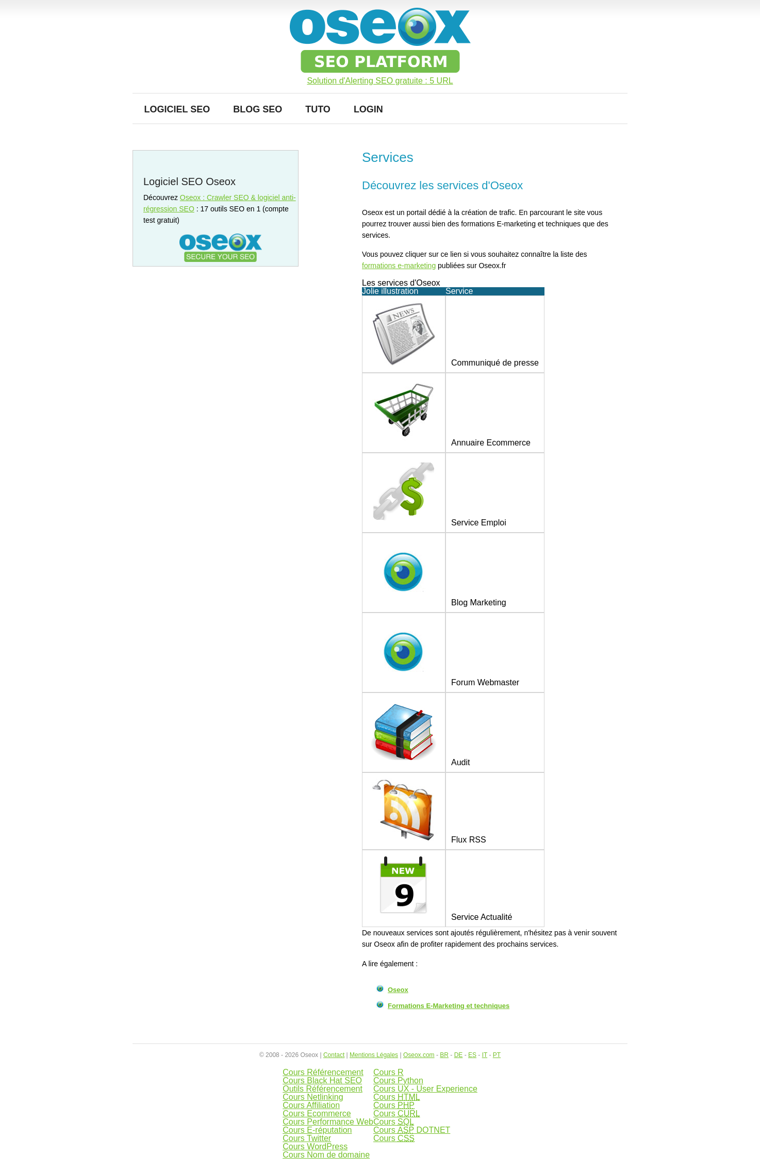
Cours (396, 1097)
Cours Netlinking (313, 1097)
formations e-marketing (399, 265)
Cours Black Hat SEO (322, 1080)
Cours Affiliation (311, 1105)
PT (497, 1055)
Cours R (388, 1072)
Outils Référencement (322, 1088)
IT (484, 1055)
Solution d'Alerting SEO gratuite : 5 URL (380, 81)
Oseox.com (419, 1055)
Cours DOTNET (411, 1130)
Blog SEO (257, 109)
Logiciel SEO (177, 109)
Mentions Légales (374, 1055)
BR (444, 1055)
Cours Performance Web (328, 1121)
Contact (333, 1055)
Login (368, 109)
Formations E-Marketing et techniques (448, 1006)
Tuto (318, 109)
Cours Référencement (323, 1072)
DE (458, 1055)
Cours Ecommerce (317, 1113)
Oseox (398, 990)
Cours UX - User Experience (425, 1088)
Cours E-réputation (317, 1130)
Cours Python (398, 1080)
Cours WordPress (315, 1146)
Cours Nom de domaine (326, 1154)
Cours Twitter (307, 1138)
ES (472, 1055)
